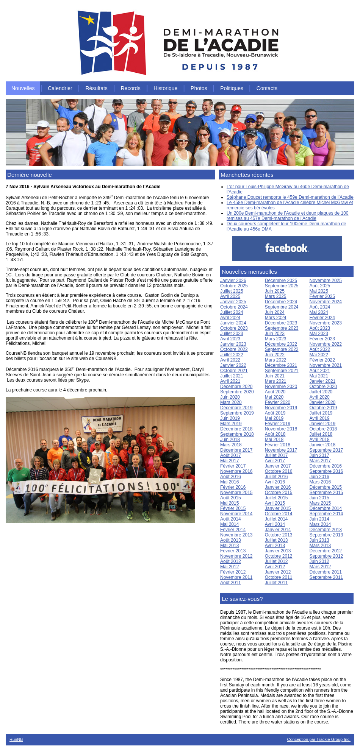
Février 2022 (322, 360)
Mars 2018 (231, 444)
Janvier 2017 (278, 466)
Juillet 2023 (231, 333)
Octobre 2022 (234, 349)
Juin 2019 (230, 418)
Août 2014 (230, 519)
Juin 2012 (319, 561)
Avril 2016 (275, 482)
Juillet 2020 (321, 391)
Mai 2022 (319, 354)
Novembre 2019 (281, 407)
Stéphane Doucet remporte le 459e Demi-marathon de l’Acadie (290, 197)
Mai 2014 (229, 524)
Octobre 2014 (279, 513)
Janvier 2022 (233, 365)
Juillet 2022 (231, 354)
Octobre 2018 (323, 429)
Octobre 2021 (234, 370)
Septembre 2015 (326, 492)
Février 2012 (233, 572)
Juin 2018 (230, 439)
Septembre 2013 (326, 535)
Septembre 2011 (326, 577)
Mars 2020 (231, 402)
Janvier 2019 (323, 423)
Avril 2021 (230, 381)
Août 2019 (275, 413)
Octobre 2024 (234, 307)
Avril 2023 (230, 338)
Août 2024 (320, 307)
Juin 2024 (275, 312)
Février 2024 (322, 317)
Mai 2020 (274, 397)
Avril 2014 (275, 524)
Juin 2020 (230, 397)
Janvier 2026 (233, 280)
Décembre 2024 (281, 301)
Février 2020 (277, 402)
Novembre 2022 (326, 344)
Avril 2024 (230, 317)
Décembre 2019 (236, 407)
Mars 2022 (275, 360)
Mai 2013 (229, 545)
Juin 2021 (275, 376)
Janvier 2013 (278, 550)
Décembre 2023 (281, 323)
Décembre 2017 (236, 450)
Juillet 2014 (276, 519)
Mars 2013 (320, 545)
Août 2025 (320, 285)
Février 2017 (233, 466)
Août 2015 (230, 497)
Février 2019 (277, 423)
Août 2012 (230, 561)
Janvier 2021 (323, 381)
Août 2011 (230, 582)
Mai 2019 (274, 418)
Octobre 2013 (279, 535)
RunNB (16, 739)
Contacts (267, 88)
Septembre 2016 (326, 471)
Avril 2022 (230, 360)
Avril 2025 (230, 296)
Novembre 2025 (326, 280)
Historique (165, 88)
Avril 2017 (275, 460)
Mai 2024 (319, 312)
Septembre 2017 (326, 450)
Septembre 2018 (237, 434)
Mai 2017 (229, 460)
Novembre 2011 (236, 577)
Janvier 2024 (233, 323)
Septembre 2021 (282, 370)
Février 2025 (322, 296)
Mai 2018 (274, 439)
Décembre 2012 (326, 550)
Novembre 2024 (326, 301)
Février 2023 (322, 338)
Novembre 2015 (236, 492)
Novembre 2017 (281, 450)
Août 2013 (230, 540)
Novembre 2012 (236, 556)
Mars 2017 (320, 460)
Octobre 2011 (279, 577)
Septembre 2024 (282, 307)
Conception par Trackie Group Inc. (319, 739)
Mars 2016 (320, 482)
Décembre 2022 (281, 344)
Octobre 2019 (323, 407)
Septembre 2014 (326, 513)
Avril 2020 (320, 397)
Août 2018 (275, 434)
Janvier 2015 (278, 508)
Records (131, 88)
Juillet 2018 (321, 434)
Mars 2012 (320, 566)
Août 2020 (275, 391)
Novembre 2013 (236, 535)
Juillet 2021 (231, 376)
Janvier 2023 (233, 344)
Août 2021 (320, 370)
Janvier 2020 (323, 402)
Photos (199, 88)
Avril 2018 (320, 439)
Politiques (231, 88)
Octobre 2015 (279, 492)
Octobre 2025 (234, 285)
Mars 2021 (275, 381)
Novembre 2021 (326, 365)
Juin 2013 (319, 540)
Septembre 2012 (326, 556)
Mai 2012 (229, 566)
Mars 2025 (275, 296)
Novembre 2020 (281, 386)
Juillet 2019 (321, 413)
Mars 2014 (320, 524)
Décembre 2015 (326, 487)
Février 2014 (233, 529)
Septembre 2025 (282, 285)
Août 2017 (230, 455)
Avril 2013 (275, 545)
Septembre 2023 (282, 328)
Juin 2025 (275, 291)
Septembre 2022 (282, 349)
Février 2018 (277, 444)
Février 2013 (233, 550)
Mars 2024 (275, 317)
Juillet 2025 (231, 291)
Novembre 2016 (236, 471)
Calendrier (60, 88)
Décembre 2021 (281, 365)
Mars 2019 (231, 423)
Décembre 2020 (236, 386)
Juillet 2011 (276, 582)
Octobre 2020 (323, 386)
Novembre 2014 (236, 513)
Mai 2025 (319, 291)
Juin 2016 (319, 476)
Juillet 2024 (231, 312)
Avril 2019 (320, 418)
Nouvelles (22, 88)
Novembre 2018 (281, 429)
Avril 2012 (275, 566)
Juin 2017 (319, 455)
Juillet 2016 (276, 476)
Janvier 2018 (323, 444)
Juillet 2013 (276, 540)
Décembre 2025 (281, 280)
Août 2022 (320, 349)
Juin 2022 (275, 354)
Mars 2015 (320, 503)
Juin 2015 (319, 497)
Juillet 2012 (276, 561)
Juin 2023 (275, 333)
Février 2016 (233, 487)
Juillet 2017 (276, 455)
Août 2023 (320, 328)
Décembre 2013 (326, 529)
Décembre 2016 (326, 466)
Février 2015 (233, 508)
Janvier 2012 (278, 572)
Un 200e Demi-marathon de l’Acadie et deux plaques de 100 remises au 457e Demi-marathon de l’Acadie (288, 215)
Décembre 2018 (236, 429)
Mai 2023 (319, 333)
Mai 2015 (229, 503)
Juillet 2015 (276, 497)
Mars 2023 (275, 338)
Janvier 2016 (278, 487)
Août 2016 (230, 476)
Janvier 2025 (233, 301)
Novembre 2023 (326, 323)
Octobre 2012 (279, 556)
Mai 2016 (229, 482)
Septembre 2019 (237, 413)
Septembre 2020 (237, 391)
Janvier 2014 (278, 529)
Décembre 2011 (326, 572)
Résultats (96, 88)
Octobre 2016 (279, 471)
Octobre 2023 (234, 328)
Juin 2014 (319, 519)
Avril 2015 (275, 503)
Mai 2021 (319, 376)
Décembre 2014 (326, 508)
